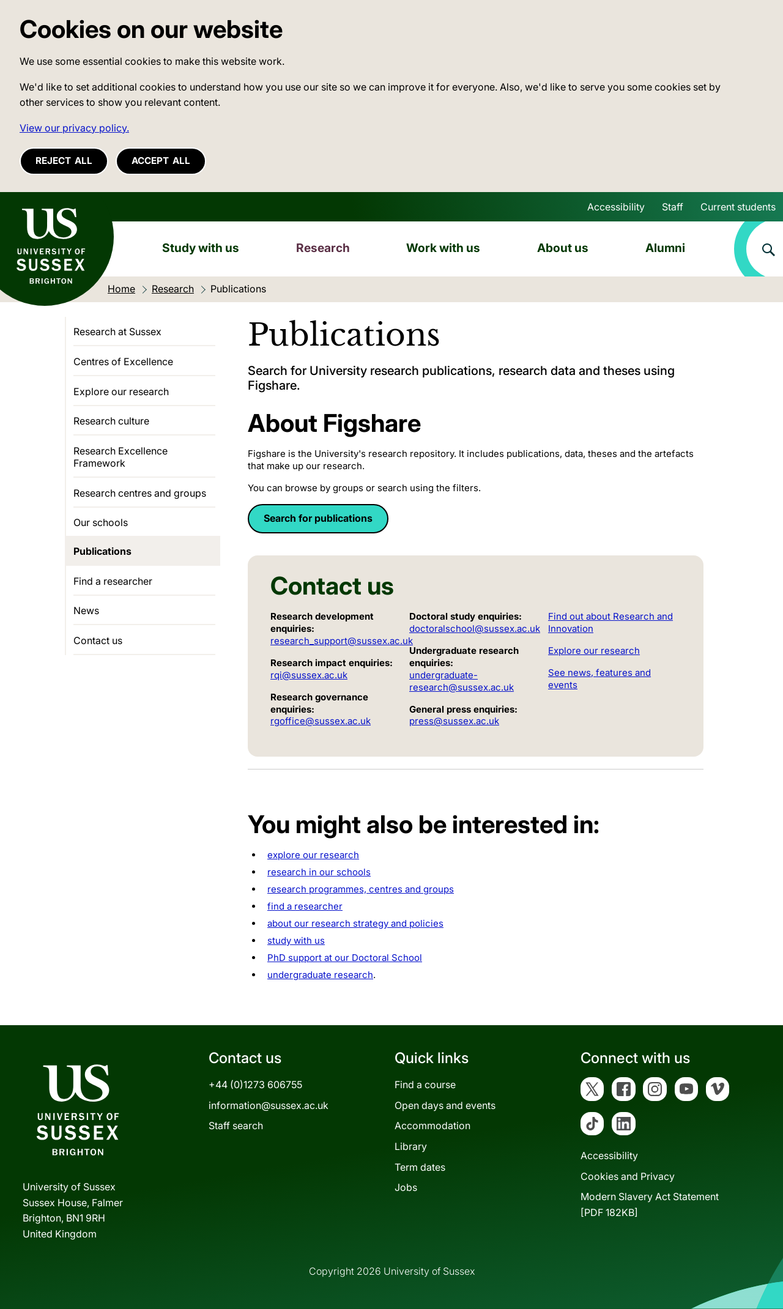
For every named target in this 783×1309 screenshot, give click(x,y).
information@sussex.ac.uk (268, 1105)
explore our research (313, 855)
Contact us (97, 640)
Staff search (236, 1125)
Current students (738, 207)
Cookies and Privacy (628, 1176)
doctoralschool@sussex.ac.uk (474, 628)
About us (562, 247)
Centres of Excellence (123, 361)
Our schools (100, 522)
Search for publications (318, 518)
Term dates (420, 1167)
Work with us (443, 247)
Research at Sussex (117, 331)
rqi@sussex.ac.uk (308, 675)
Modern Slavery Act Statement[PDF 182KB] (650, 1204)
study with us (296, 940)
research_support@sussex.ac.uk (341, 641)
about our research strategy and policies (355, 923)
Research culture (111, 421)
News (86, 610)
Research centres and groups (139, 493)
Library (411, 1146)
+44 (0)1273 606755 (255, 1084)
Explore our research (594, 650)
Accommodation (432, 1125)
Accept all (161, 160)
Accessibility (616, 207)
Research (323, 247)
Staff (672, 207)
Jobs (406, 1187)
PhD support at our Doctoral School (344, 957)
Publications (102, 551)
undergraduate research (320, 975)
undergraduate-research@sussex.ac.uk (461, 681)
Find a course (425, 1084)
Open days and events (445, 1105)
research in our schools (319, 872)
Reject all (63, 160)
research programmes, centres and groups (360, 889)
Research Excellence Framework (120, 457)
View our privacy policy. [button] (74, 128)
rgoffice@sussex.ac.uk (320, 721)
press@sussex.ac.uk (454, 721)
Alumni (665, 247)
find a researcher (305, 906)
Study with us (200, 247)
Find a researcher (112, 581)
